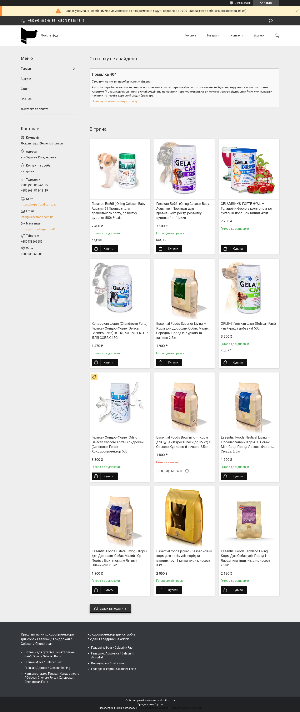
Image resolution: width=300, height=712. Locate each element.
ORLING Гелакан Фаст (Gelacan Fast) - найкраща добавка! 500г (248, 326)
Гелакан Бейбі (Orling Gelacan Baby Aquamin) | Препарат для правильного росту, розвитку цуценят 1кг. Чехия (182, 211)
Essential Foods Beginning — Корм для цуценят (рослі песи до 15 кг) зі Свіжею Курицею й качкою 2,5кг (183, 442)
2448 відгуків (243, 2)
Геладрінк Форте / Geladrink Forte (113, 669)
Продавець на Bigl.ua (150, 704)
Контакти (237, 35)
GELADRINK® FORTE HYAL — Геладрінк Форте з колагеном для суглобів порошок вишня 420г (247, 208)
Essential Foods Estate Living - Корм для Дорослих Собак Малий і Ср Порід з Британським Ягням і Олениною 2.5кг (119, 558)
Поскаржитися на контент (152, 708)
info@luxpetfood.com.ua (37, 217)
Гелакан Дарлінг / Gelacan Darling (47, 667)
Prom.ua (170, 700)
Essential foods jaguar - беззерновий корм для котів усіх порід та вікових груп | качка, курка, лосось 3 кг (184, 558)
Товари (212, 35)
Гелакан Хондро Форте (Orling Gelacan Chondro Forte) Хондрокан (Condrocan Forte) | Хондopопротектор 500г (118, 444)
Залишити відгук (271, 20)
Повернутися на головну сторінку (115, 101)
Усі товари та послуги (108, 608)
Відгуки (259, 35)
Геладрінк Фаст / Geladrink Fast (112, 647)
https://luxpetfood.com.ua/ (38, 204)
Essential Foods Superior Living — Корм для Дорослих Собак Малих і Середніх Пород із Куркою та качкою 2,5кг (183, 331)
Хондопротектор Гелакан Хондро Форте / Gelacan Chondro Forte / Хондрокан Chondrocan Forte (52, 677)
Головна (190, 35)
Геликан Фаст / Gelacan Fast (43, 662)
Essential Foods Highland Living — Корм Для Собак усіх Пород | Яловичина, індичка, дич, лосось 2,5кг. (246, 558)
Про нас (26, 99)
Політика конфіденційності (186, 708)
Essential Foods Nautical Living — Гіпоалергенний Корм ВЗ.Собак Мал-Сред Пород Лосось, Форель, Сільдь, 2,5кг (247, 444)
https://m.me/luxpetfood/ (38, 229)
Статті (25, 88)
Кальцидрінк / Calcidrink (107, 663)
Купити (109, 248)
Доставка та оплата (35, 109)
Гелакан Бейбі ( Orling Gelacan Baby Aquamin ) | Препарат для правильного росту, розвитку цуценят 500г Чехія (118, 211)
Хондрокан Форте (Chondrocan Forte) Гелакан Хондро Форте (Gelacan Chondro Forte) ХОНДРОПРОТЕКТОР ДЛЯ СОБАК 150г (120, 331)
